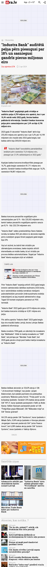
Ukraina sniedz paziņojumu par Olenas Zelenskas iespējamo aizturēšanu (26, 276)
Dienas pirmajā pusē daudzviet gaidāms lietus (23, 543)
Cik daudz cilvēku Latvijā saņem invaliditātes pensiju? (24, 551)
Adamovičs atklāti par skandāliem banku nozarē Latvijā (12, 483)
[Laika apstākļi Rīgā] (29, 2)
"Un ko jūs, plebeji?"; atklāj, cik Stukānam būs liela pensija (23, 528)
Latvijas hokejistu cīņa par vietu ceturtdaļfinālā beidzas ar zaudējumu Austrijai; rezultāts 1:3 (27, 271)
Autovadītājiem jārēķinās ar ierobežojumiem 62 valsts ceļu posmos (27, 536)
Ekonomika (9, 40)
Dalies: (14, 435)
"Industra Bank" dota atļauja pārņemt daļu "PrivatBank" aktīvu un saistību (34, 484)
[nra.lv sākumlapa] (11, 2)
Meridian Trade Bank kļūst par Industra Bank (11, 509)
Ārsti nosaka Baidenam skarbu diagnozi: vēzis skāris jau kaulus (24, 558)
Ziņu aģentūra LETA (8, 67)
